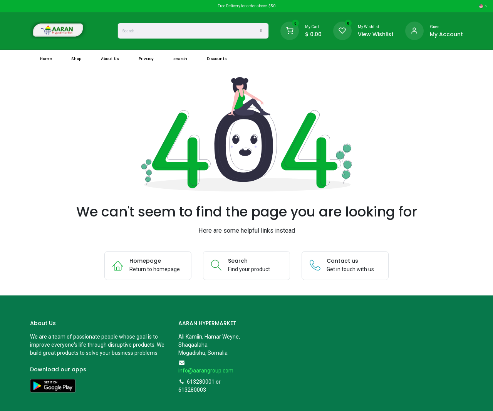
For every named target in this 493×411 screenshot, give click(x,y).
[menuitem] (45, 59)
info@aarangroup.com (205, 370)
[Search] (261, 31)
